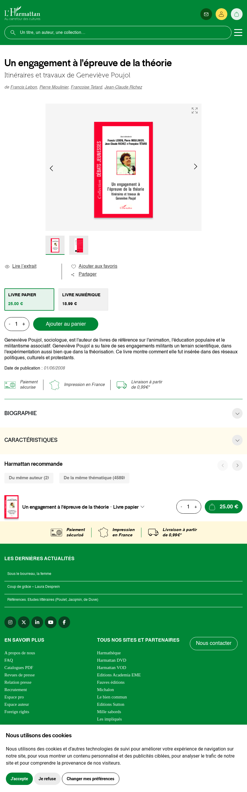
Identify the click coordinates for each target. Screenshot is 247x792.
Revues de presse (19, 675)
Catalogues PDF (18, 667)
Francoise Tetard (86, 87)
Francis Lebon (23, 87)
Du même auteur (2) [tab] (29, 478)
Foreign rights (16, 711)
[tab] (29, 299)
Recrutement (15, 689)
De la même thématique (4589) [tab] (94, 478)
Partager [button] (84, 274)
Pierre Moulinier (53, 87)
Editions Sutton (110, 704)
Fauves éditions (111, 682)
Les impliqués (109, 719)
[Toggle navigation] (238, 32)
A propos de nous (19, 652)
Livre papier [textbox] (126, 507)
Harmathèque (109, 652)
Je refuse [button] (47, 778)
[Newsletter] (206, 14)
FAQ (8, 660)
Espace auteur (16, 704)
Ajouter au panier (66, 324)
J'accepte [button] (19, 778)
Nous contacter (213, 643)
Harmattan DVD (111, 660)
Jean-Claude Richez (123, 87)
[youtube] (51, 622)
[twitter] (24, 622)
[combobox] (130, 507)
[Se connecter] (221, 14)
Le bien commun (112, 697)
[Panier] (237, 14)
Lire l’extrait (20, 266)
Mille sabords (109, 711)
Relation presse (17, 682)
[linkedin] (37, 622)
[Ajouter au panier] (224, 506)
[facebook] (64, 622)
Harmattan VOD (111, 667)
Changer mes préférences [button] (90, 778)
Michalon (105, 689)
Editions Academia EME (119, 675)
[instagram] (10, 622)
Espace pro (14, 697)
